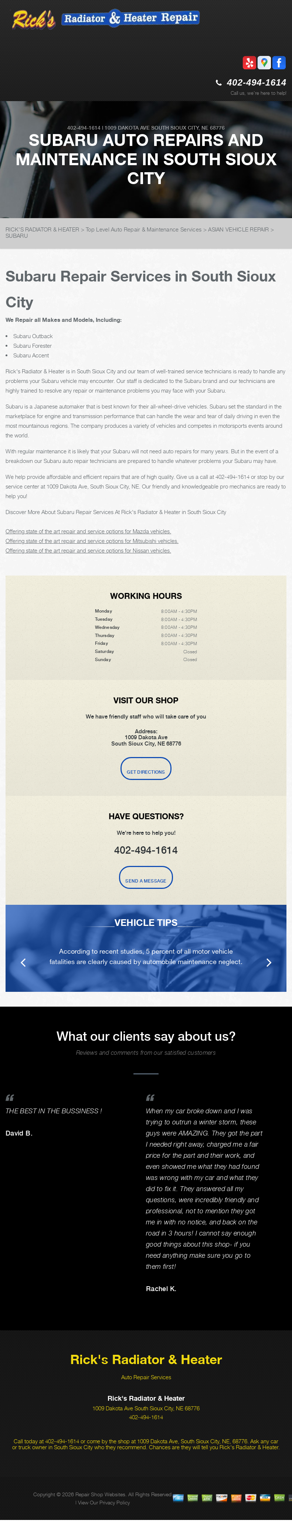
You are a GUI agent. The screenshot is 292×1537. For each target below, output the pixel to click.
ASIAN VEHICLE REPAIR (238, 229)
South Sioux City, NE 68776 (188, 128)
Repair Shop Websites (100, 1494)
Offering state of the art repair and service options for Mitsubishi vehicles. (92, 540)
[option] (146, 948)
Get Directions (146, 772)
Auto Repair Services (146, 1377)
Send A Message (145, 881)
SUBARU (17, 235)
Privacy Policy (114, 1502)
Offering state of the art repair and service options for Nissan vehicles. (88, 550)
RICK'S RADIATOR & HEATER (42, 229)
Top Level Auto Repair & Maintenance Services (143, 229)
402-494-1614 (256, 82)
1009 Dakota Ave (127, 128)
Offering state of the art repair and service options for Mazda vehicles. (88, 531)
